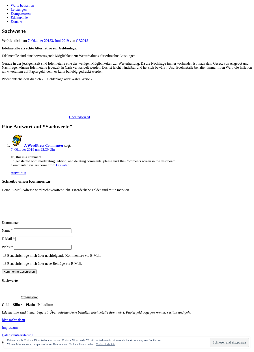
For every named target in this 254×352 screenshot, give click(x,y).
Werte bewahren (22, 5)
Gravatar (62, 165)
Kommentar (10, 228)
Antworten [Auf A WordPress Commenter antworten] (18, 173)
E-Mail (8, 244)
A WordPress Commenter (43, 145)
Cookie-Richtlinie (105, 344)
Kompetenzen (21, 13)
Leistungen (19, 9)
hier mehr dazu (13, 325)
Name (7, 236)
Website (7, 252)
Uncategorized (79, 117)
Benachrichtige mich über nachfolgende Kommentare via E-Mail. (54, 261)
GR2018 (82, 40)
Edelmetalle (19, 17)
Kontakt (16, 21)
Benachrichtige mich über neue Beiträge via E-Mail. (44, 269)
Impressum (10, 333)
